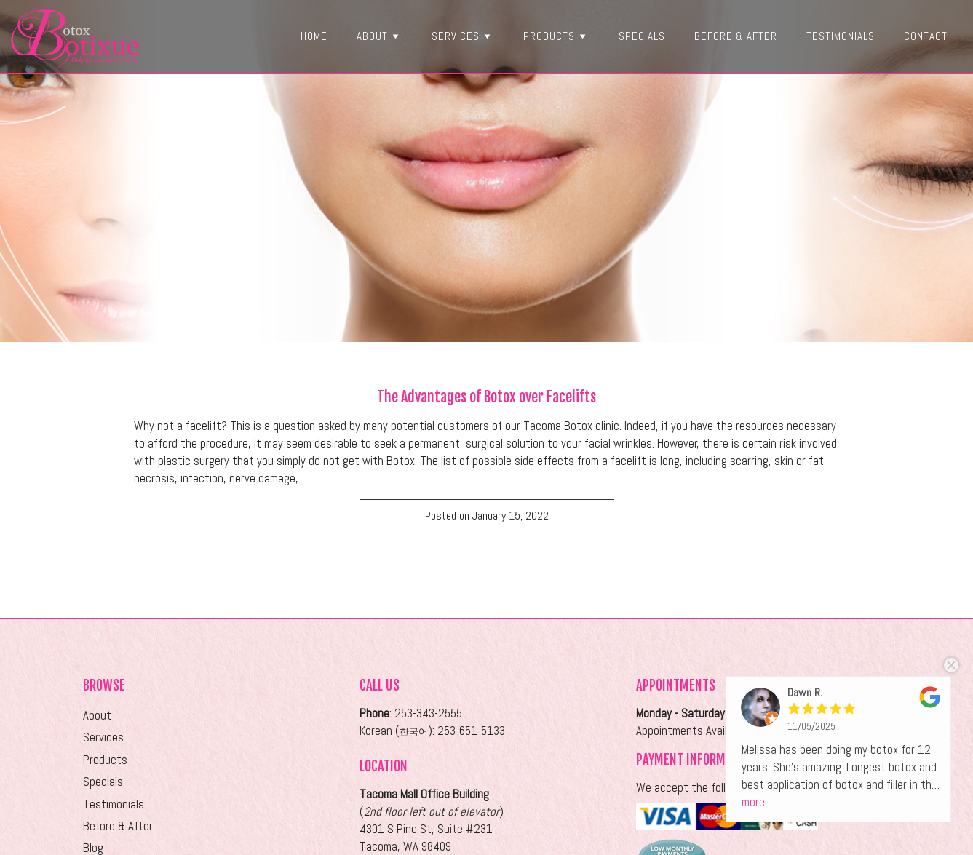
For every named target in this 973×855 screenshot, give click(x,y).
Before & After (735, 36)
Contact (926, 36)
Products (556, 36)
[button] (395, 36)
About (379, 36)
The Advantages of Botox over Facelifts (486, 397)
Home (314, 36)
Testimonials (840, 36)
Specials (642, 36)
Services (463, 36)
